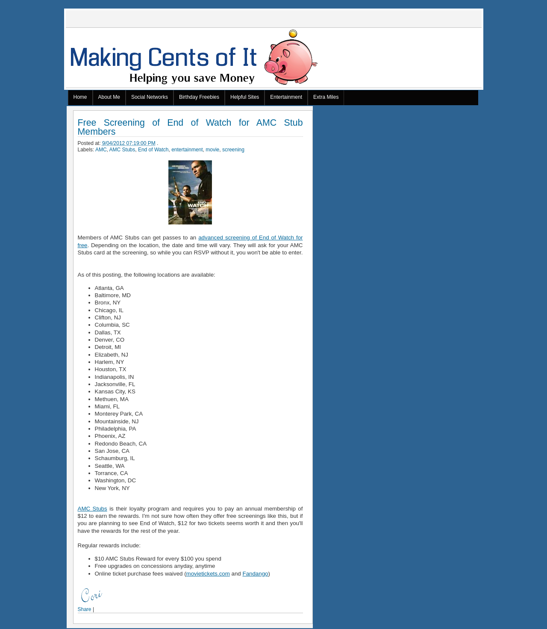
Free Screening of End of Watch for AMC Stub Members (190, 127)
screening (233, 150)
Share (84, 609)
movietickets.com (208, 573)
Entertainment (286, 97)
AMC (101, 150)
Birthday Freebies (199, 97)
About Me (109, 97)
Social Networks (149, 97)
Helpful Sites (244, 97)
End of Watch (153, 150)
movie (212, 150)
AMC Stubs (122, 150)
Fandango (255, 573)
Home (80, 97)
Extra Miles (325, 97)
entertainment (187, 150)
